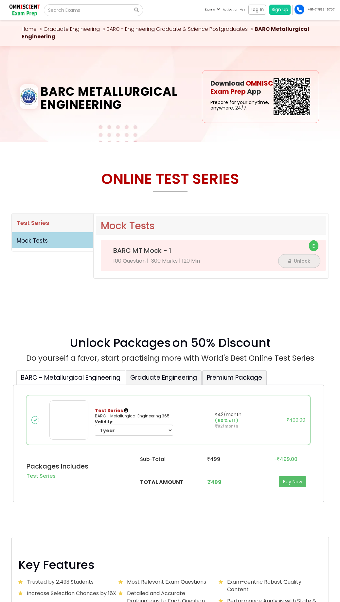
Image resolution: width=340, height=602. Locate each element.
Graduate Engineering (72, 29)
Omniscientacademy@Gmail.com (55, 493)
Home (29, 29)
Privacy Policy (288, 571)
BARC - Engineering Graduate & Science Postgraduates (177, 29)
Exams (212, 9)
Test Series (33, 223)
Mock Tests (32, 241)
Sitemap (311, 571)
